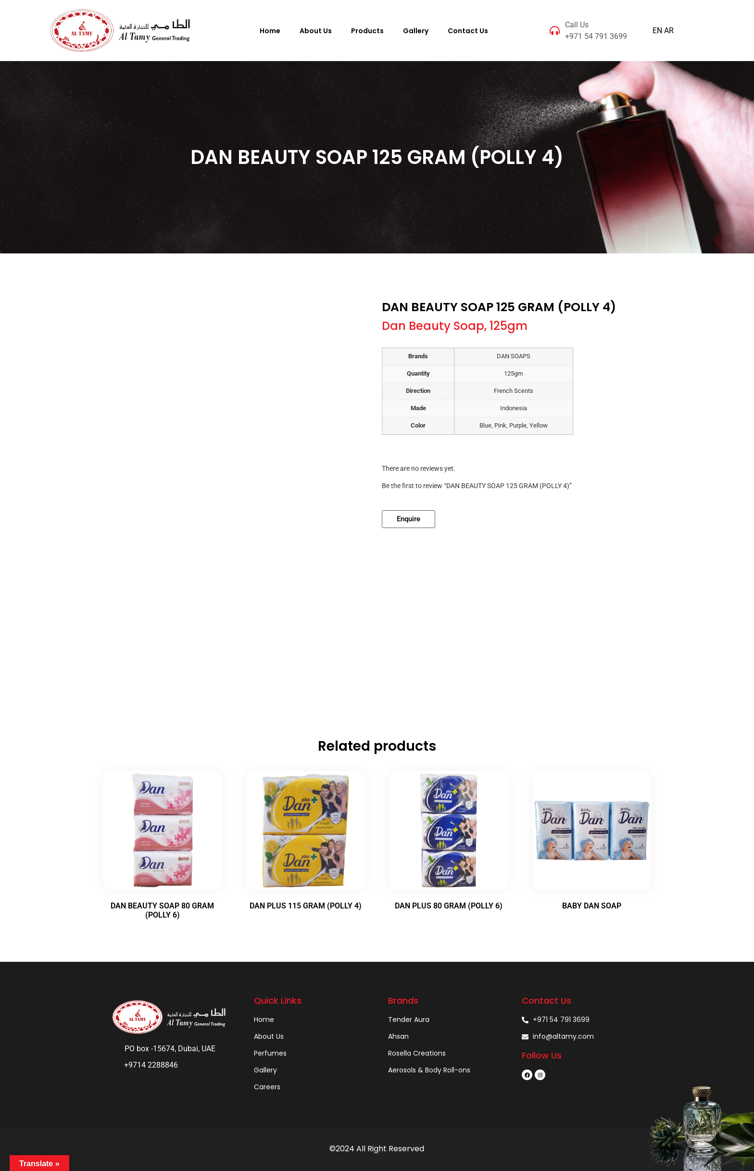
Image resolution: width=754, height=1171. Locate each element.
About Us (316, 31)
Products (367, 31)
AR (669, 30)
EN (657, 30)
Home (270, 31)
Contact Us (468, 31)
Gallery (415, 31)
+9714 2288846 (151, 1065)
